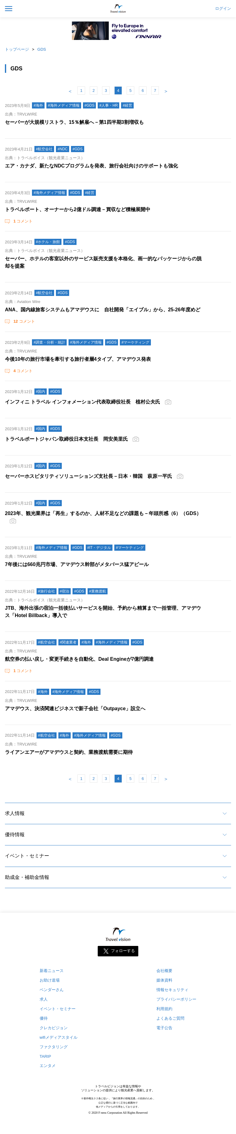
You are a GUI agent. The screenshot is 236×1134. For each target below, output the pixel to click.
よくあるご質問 (170, 1018)
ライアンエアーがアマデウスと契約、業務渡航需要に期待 (69, 752)
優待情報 (15, 834)
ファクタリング (54, 1047)
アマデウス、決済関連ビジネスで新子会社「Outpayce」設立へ (75, 708)
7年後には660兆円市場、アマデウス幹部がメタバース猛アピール (77, 564)
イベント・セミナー (27, 855)
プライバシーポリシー (176, 999)
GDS (41, 49)
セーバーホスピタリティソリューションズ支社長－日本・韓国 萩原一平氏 (88, 476)
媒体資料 (164, 980)
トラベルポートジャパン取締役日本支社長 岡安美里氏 (66, 439)
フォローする (123, 951)
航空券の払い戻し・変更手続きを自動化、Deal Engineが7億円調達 (79, 659)
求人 (44, 999)
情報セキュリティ (172, 989)
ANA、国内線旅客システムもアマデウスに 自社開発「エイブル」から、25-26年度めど (102, 309)
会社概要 (164, 970)
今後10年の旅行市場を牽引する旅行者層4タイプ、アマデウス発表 (78, 359)
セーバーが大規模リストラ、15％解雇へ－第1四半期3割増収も (74, 122)
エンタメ (48, 1065)
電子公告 (164, 1028)
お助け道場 (50, 980)
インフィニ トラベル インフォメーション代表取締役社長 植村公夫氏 (82, 401)
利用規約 (164, 1008)
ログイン (223, 8)
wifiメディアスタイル (58, 1037)
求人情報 (15, 813)
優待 (44, 1018)
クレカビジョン (54, 1028)
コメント (22, 221)
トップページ (17, 49)
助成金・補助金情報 (27, 877)
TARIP (45, 1056)
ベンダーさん (52, 989)
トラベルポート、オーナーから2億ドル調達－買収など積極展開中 (77, 209)
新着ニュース (52, 970)
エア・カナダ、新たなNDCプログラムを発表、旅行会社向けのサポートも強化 (91, 165)
